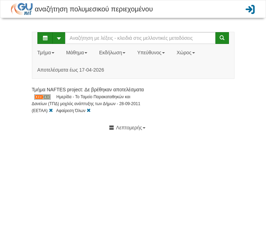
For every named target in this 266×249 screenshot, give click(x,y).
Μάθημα (77, 52)
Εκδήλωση (113, 52)
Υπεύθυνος (151, 52)
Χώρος (186, 52)
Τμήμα (46, 52)
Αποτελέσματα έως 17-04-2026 (70, 70)
